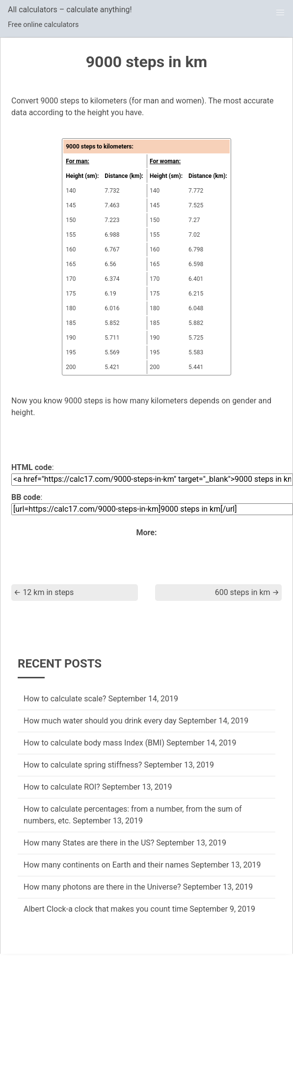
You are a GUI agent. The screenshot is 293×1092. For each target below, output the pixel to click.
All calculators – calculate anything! (70, 9)
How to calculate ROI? (62, 787)
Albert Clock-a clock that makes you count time (105, 909)
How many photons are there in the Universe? (102, 887)
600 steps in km (247, 592)
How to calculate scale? (65, 698)
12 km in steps (44, 592)
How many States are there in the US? (89, 842)
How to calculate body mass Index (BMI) (94, 742)
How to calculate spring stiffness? (83, 764)
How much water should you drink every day (100, 720)
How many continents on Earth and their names (106, 864)
